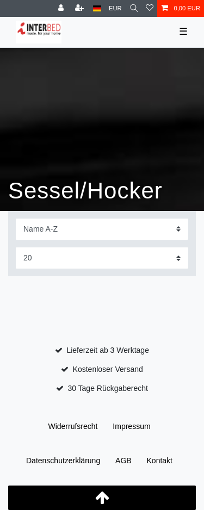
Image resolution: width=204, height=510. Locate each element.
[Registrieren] (80, 8)
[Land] (97, 8)
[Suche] (134, 8)
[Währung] (115, 8)
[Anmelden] (62, 8)
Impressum (131, 426)
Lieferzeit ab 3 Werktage (107, 350)
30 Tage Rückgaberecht (107, 388)
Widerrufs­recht (72, 426)
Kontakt (159, 460)
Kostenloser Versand (108, 369)
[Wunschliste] (149, 8)
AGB (123, 460)
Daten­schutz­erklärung (63, 460)
